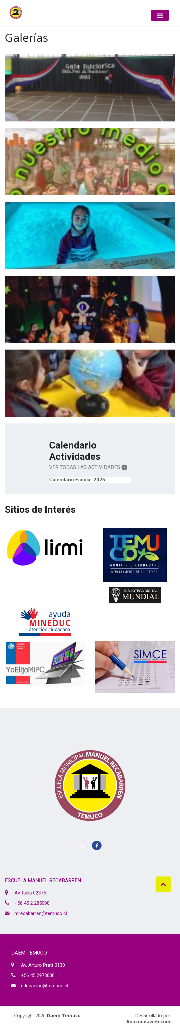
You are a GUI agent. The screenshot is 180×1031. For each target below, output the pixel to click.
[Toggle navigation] (160, 15)
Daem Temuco (64, 1015)
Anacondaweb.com (148, 1021)
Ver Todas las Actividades (88, 467)
